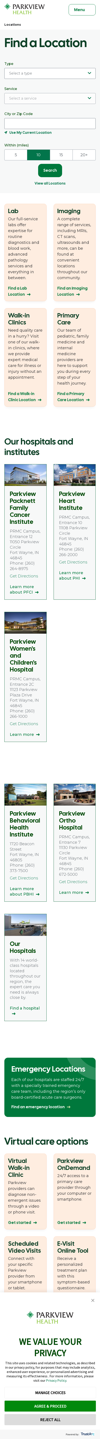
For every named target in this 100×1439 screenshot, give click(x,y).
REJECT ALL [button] (50, 1419)
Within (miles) (16, 145)
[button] (92, 1300)
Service (50, 95)
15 (61, 155)
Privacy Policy (56, 1380)
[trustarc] (87, 1434)
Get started (19, 1222)
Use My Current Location (30, 132)
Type (50, 70)
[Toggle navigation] (82, 9)
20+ (84, 155)
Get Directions (24, 576)
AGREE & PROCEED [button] (50, 1406)
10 (39, 155)
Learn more (22, 734)
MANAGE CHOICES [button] (50, 1392)
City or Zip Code (50, 123)
